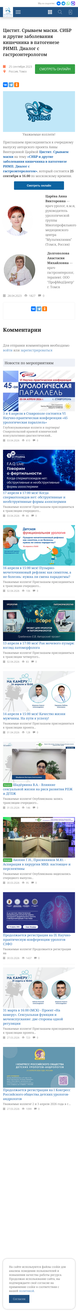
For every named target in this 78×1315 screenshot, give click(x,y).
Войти (70, 12)
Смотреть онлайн (55, 69)
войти (8, 350)
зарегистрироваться (36, 350)
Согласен (19, 1299)
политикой (26, 1291)
